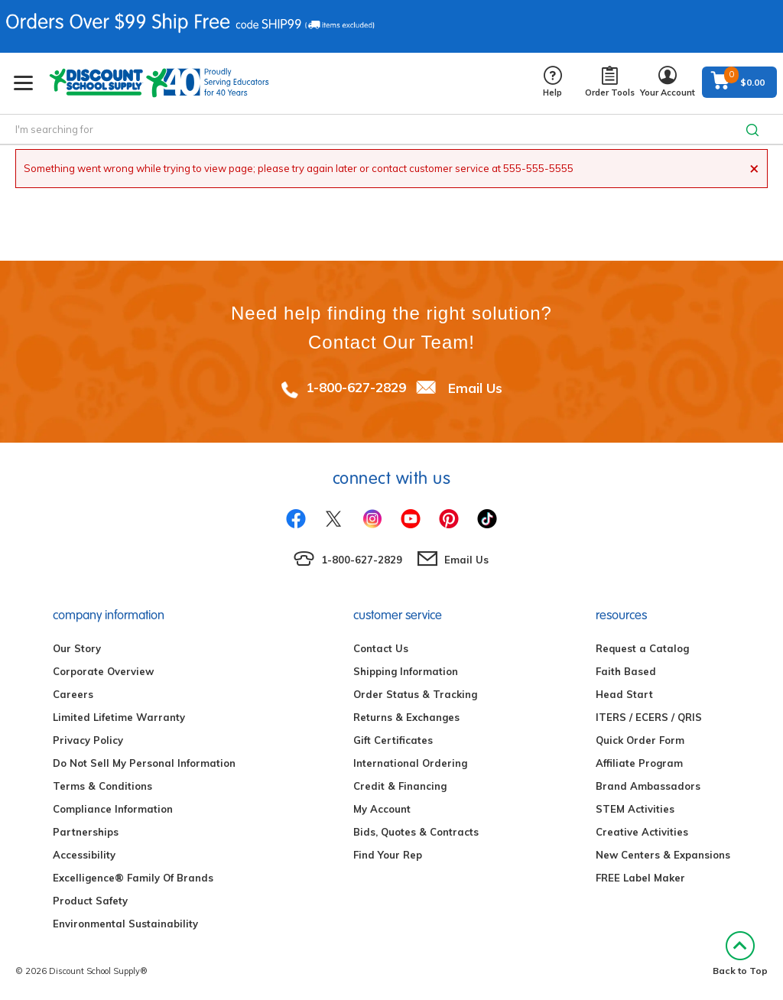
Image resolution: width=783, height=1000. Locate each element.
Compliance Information (113, 809)
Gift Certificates (393, 740)
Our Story (77, 648)
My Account (382, 809)
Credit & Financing (400, 786)
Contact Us (380, 648)
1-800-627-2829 (356, 387)
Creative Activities (642, 832)
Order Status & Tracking (415, 694)
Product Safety (90, 900)
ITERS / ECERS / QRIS (649, 717)
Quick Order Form (640, 740)
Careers (73, 694)
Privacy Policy (88, 740)
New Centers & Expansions (663, 855)
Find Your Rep (387, 855)
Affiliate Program (639, 763)
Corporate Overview (103, 671)
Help (552, 82)
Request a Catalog (642, 648)
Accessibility (84, 855)
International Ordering (410, 763)
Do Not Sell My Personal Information (144, 763)
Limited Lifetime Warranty (119, 717)
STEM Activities (635, 809)
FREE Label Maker (640, 878)
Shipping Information (405, 671)
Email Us (475, 387)
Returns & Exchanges (406, 717)
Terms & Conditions (102, 786)
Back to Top (740, 953)
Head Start (624, 694)
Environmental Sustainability (125, 923)
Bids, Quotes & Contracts (416, 832)
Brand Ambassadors (648, 786)
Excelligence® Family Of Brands (133, 878)
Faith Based (626, 671)
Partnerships (86, 832)
